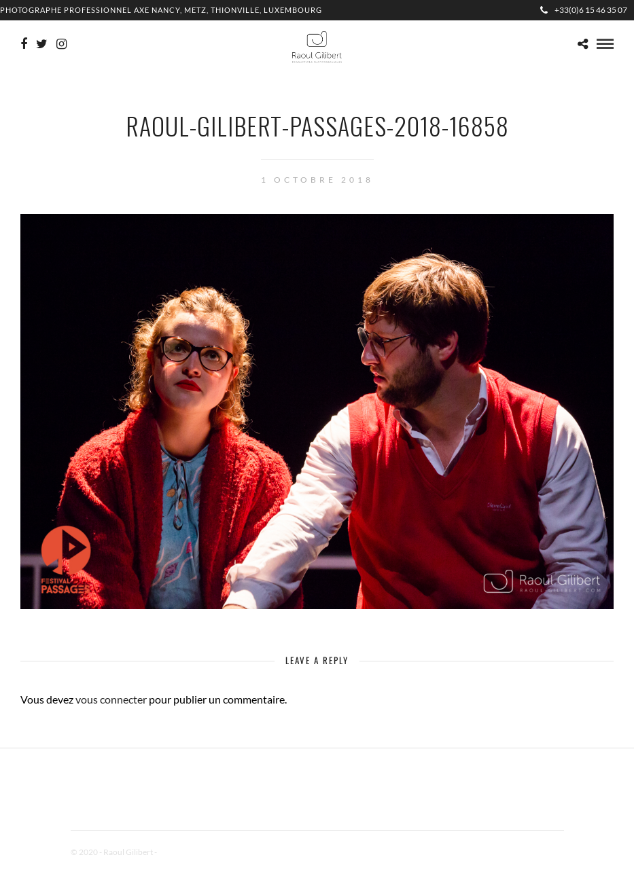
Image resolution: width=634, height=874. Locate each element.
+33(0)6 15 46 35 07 (583, 10)
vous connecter (111, 699)
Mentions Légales (188, 852)
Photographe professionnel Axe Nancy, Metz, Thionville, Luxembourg (161, 9)
